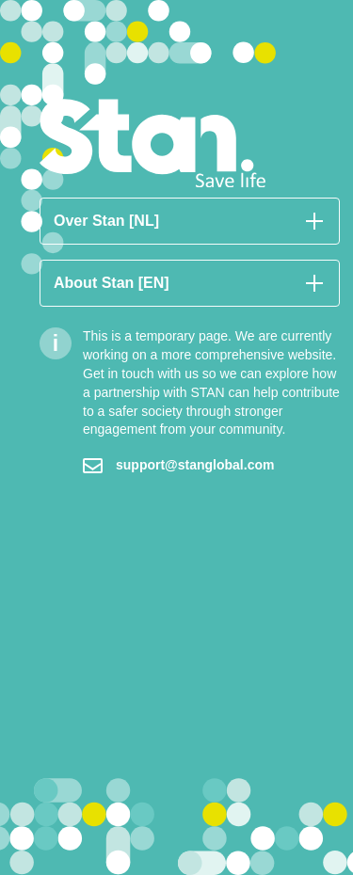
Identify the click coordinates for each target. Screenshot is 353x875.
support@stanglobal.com (178, 465)
